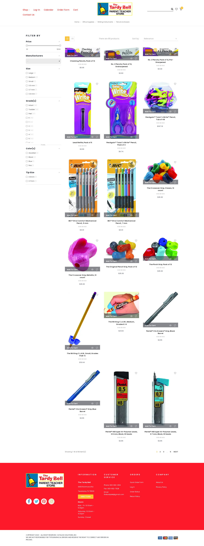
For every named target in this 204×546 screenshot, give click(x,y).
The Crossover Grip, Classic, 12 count (160, 189)
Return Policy (135, 496)
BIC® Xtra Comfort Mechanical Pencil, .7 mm (121, 222)
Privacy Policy (161, 487)
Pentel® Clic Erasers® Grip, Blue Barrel (82, 410)
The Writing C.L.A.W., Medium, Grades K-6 (121, 323)
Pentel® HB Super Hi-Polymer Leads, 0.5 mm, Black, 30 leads (121, 433)
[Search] (160, 9)
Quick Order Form (137, 482)
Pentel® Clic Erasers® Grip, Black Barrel (160, 332)
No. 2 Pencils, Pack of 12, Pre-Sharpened (160, 61)
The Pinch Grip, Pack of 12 (160, 264)
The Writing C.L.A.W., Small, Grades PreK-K (82, 354)
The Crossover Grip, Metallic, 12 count (82, 276)
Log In (132, 487)
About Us (159, 482)
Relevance (160, 38)
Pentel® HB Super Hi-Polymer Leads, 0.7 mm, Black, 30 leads (160, 433)
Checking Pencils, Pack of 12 (82, 61)
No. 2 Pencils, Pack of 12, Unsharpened (121, 65)
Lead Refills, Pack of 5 (82, 142)
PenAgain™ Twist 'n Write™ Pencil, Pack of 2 (121, 143)
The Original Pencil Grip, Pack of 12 (121, 267)
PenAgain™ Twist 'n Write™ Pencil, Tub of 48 (160, 118)
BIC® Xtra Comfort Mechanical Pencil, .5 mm (82, 222)
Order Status (135, 492)
